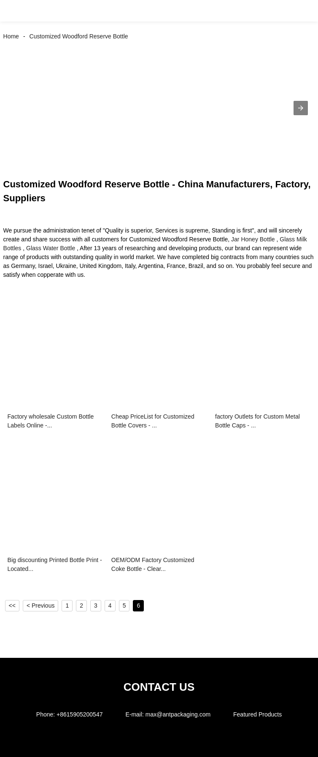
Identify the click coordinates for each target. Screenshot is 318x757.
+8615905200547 (79, 714)
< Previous (41, 605)
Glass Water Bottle (50, 248)
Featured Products (257, 714)
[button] (16, 11)
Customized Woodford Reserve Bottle (79, 36)
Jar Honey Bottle (253, 239)
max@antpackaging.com (178, 714)
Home (11, 36)
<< (12, 605)
